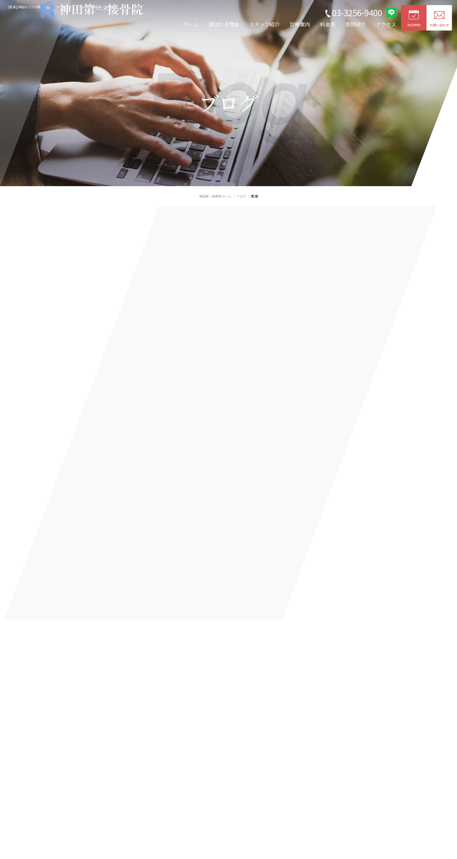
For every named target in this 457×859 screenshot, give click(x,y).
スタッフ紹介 (264, 24)
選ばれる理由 (224, 24)
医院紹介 (356, 24)
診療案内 (300, 24)
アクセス (386, 24)
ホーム (190, 24)
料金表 (327, 24)
